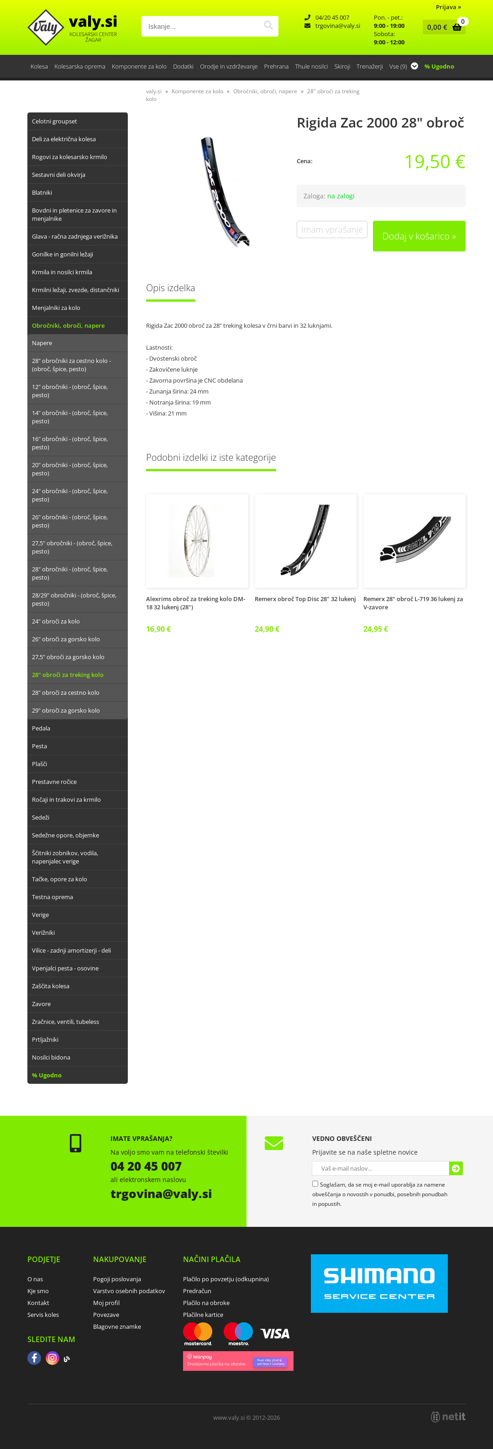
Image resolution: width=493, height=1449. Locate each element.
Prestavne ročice (54, 782)
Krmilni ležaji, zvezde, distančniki (75, 290)
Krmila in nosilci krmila (62, 272)
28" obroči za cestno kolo (66, 692)
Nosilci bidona (51, 1057)
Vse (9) (403, 66)
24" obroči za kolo (56, 621)
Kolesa (39, 66)
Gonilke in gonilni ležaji (62, 254)
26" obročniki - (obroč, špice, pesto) (70, 521)
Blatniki (42, 192)
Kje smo (38, 1291)
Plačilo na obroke (206, 1303)
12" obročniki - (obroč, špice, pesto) (70, 391)
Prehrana (276, 66)
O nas (35, 1279)
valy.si (154, 91)
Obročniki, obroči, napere (68, 325)
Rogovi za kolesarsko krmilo (69, 157)
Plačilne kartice (203, 1314)
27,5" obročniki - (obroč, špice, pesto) (72, 547)
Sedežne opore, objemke (65, 835)
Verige (40, 915)
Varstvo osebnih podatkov (129, 1291)
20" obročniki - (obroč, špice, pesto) (70, 469)
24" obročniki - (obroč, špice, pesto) (70, 495)
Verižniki (43, 932)
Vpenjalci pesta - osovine (65, 968)
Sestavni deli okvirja (58, 174)
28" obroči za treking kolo (68, 675)
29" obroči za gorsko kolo (66, 710)
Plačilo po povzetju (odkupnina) (226, 1279)
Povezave (106, 1314)
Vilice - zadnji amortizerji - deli (71, 950)
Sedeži (40, 817)
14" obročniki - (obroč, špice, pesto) (70, 417)
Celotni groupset (54, 121)
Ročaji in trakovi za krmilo (66, 799)
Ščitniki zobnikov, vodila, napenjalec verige (65, 857)
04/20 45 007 (332, 17)
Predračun (197, 1291)
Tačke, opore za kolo (59, 879)
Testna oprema (52, 897)
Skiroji (342, 66)
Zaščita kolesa (50, 986)
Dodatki (183, 66)
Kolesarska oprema (79, 66)
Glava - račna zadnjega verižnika (75, 236)
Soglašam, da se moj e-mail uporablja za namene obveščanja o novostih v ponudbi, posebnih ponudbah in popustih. (379, 1194)
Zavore (41, 1004)
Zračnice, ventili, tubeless (65, 1021)
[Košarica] (442, 27)
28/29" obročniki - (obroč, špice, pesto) (74, 599)
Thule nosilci (311, 66)
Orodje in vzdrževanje (228, 66)
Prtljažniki (45, 1039)
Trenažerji (370, 66)
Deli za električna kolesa (64, 139)
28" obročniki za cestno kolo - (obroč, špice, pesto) (71, 365)
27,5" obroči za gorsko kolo (68, 657)
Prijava (448, 7)
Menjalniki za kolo (56, 308)
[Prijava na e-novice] (456, 1168)
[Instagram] (52, 1359)
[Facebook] (34, 1359)
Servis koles (43, 1314)
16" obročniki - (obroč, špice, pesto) (70, 443)
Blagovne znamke (117, 1326)
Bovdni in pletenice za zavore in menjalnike (74, 214)
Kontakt (38, 1303)
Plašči (39, 764)
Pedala (41, 728)
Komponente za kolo (139, 66)
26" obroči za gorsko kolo (66, 639)
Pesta (39, 746)
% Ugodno (439, 66)
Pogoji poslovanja (117, 1279)
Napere (42, 343)
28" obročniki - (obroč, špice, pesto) (70, 573)
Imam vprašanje (332, 229)
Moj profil (106, 1303)
